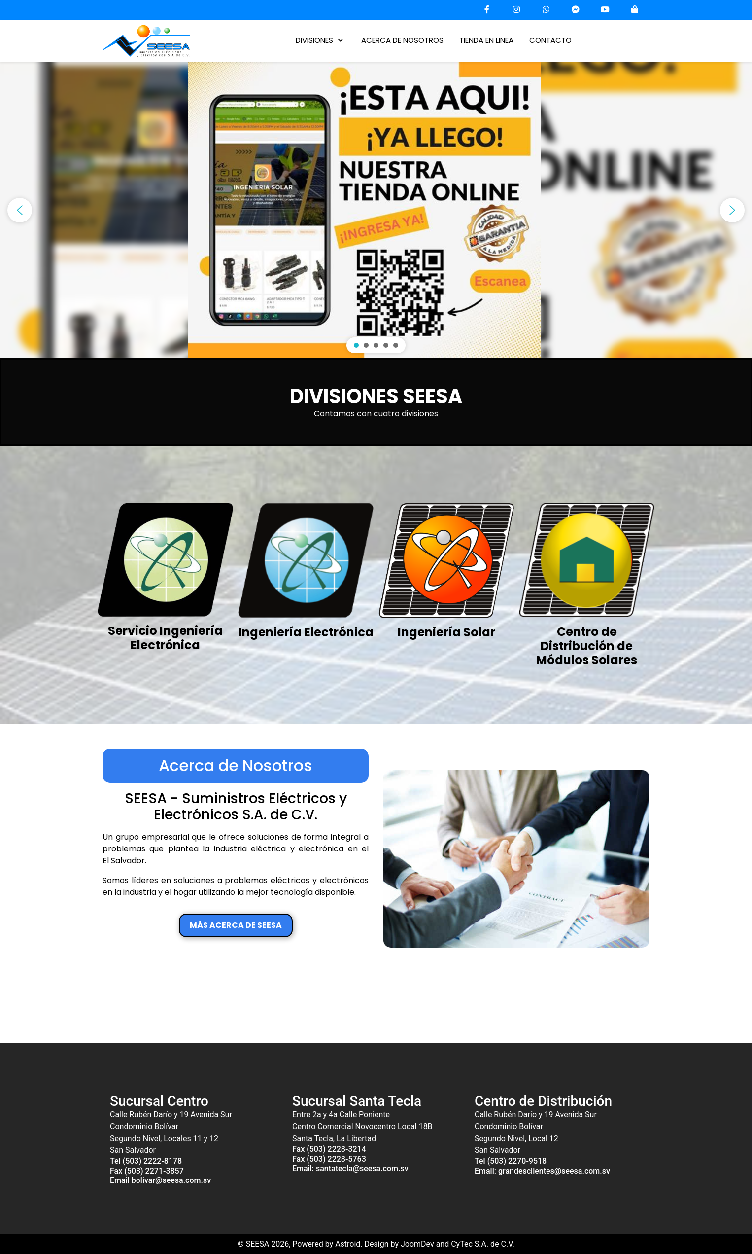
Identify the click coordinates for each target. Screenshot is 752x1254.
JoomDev (417, 1244)
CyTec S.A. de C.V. (482, 1244)
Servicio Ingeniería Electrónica (165, 638)
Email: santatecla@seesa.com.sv (350, 1168)
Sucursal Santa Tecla (356, 1101)
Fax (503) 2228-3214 (329, 1149)
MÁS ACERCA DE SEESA (236, 925)
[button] (376, 210)
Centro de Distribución (543, 1101)
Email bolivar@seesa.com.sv (160, 1180)
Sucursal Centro (159, 1101)
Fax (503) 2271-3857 (147, 1171)
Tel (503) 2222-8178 (146, 1161)
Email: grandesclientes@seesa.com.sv (542, 1171)
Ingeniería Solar (446, 632)
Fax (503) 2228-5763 (329, 1159)
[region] (376, 210)
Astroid (347, 1244)
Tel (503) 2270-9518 (511, 1161)
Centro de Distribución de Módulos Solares (586, 646)
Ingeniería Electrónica (306, 632)
